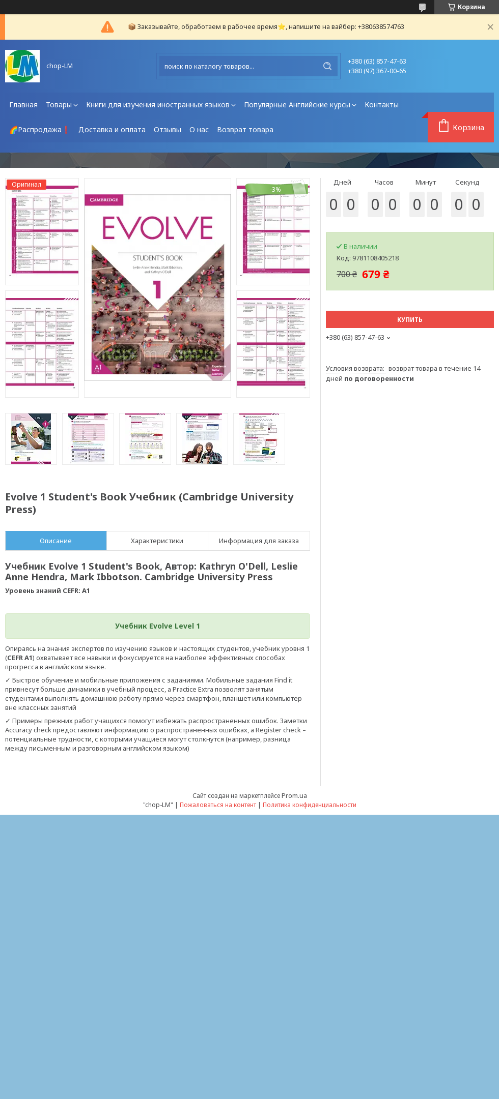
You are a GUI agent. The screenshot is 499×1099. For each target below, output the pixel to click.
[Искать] (327, 66)
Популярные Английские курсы (297, 104)
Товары (59, 104)
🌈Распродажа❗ (39, 129)
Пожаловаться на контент (218, 804)
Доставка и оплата (112, 129)
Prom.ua (294, 795)
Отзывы (167, 129)
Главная (23, 104)
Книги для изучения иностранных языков (158, 104)
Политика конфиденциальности (309, 804)
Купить (410, 319)
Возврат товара (245, 129)
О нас (199, 129)
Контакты (382, 104)
